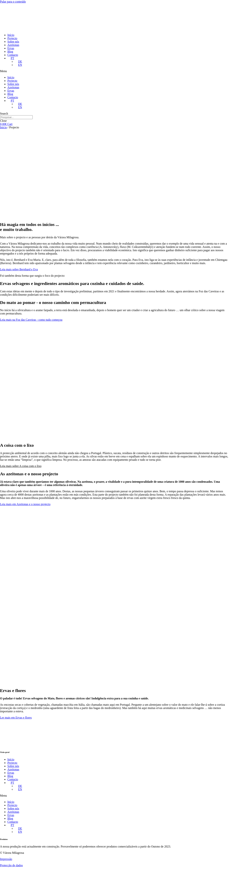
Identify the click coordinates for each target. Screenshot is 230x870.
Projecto (12, 38)
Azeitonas (13, 44)
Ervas (10, 48)
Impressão (6, 859)
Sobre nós (13, 41)
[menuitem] (10, 58)
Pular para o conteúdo (13, 1)
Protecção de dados (11, 865)
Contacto (12, 54)
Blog (10, 51)
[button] (115, 71)
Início (10, 35)
